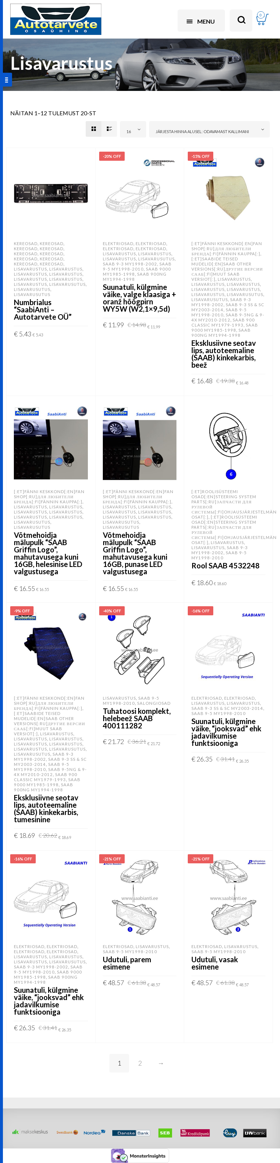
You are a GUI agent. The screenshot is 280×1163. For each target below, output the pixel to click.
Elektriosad (118, 243)
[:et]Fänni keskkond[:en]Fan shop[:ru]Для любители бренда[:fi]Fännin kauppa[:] (226, 248)
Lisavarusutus (67, 284)
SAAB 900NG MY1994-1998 (135, 276)
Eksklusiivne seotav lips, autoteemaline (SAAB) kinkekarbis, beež (223, 354)
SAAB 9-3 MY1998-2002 (130, 263)
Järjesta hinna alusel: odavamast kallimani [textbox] (202, 131)
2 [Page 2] (140, 1063)
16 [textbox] (129, 131)
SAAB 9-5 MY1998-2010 (137, 266)
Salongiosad (154, 703)
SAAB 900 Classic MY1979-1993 (223, 322)
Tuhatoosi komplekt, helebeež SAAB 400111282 (137, 718)
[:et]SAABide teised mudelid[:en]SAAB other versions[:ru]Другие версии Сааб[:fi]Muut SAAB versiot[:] (227, 268)
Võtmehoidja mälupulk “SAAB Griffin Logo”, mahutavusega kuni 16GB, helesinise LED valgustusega (48, 553)
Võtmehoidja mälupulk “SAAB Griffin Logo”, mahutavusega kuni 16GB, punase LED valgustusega (135, 553)
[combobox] (133, 129)
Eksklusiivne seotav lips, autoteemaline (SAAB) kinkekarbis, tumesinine (46, 808)
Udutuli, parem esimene (127, 963)
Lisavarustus (30, 269)
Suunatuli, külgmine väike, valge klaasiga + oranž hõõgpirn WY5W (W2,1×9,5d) (139, 298)
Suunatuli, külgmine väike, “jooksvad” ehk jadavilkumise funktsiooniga (226, 732)
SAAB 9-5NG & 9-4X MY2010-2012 (227, 317)
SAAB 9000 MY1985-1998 (224, 327)
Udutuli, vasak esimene (214, 963)
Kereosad (26, 243)
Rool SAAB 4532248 (225, 565)
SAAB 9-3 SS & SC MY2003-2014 (227, 708)
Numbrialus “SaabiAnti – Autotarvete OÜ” (42, 309)
